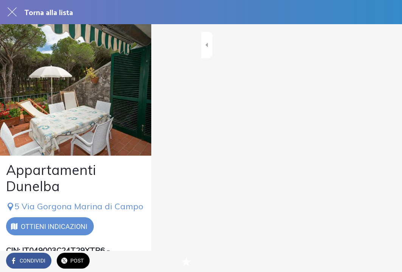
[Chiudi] (12, 12)
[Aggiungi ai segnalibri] (387, 261)
